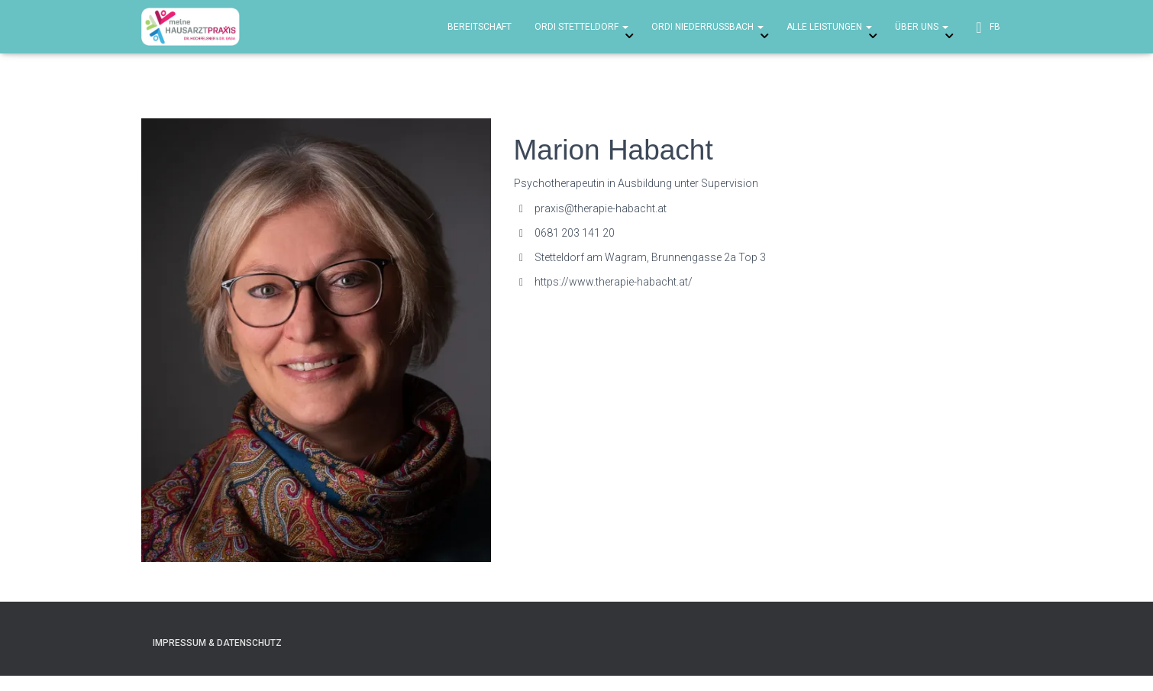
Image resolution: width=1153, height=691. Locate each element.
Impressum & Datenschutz (217, 643)
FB (985, 27)
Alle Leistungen (829, 26)
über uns (921, 26)
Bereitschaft (479, 26)
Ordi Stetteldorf (581, 26)
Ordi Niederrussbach (707, 26)
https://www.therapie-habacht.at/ (614, 282)
